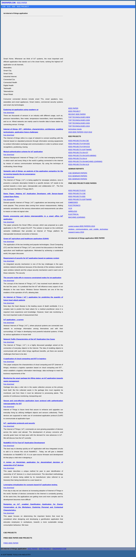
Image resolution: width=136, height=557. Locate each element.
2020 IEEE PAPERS (76, 132)
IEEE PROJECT (23, 7)
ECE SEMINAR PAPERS (77, 176)
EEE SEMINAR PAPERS (77, 179)
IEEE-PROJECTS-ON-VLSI (78, 164)
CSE (4, 7)
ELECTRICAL (73, 214)
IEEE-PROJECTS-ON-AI (77, 159)
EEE (14, 7)
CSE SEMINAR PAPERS (77, 173)
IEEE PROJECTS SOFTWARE (80, 150)
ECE (9, 7)
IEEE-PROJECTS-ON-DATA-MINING (82, 156)
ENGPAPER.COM (59, 549)
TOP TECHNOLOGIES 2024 (79, 126)
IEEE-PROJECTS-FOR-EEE (79, 144)
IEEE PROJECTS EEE (76, 196)
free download (33, 132)
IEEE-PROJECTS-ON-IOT (78, 153)
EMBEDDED (73, 202)
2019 (86, 132)
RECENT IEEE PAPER (77, 114)
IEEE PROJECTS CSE (77, 193)
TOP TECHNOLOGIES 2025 (79, 123)
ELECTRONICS (74, 205)
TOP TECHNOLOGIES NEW (79, 117)
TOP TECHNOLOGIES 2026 (79, 120)
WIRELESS (72, 211)
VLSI (70, 208)
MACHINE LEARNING (76, 217)
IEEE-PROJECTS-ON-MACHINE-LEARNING (85, 161)
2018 (90, 132)
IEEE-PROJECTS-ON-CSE (78, 141)
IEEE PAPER (22, 3)
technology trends (75, 129)
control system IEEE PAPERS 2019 (81, 226)
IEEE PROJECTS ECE (77, 191)
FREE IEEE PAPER (10, 543)
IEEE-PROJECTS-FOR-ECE (79, 147)
